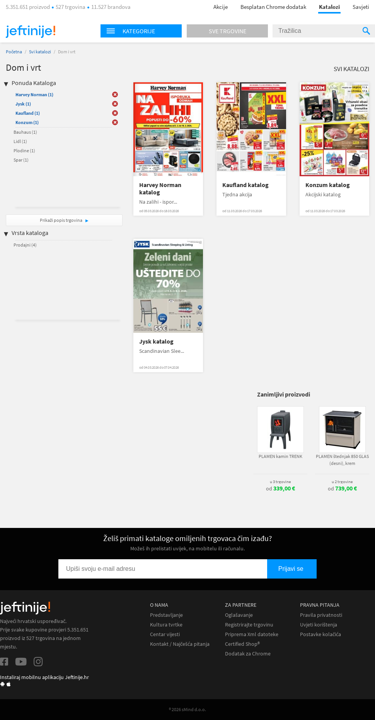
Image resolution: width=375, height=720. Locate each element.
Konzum (27, 122)
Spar (21, 160)
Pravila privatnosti (321, 615)
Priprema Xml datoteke (251, 634)
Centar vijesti (165, 634)
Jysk (23, 104)
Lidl (20, 141)
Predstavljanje (166, 615)
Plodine (24, 150)
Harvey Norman (34, 94)
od (280, 488)
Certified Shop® (242, 644)
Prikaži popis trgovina (61, 220)
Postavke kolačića (320, 634)
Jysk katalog (156, 341)
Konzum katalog (327, 185)
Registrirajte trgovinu (249, 624)
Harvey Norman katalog (160, 188)
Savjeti (361, 6)
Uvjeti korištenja (318, 624)
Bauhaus (25, 132)
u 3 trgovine (280, 481)
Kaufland (27, 113)
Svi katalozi (40, 51)
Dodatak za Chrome (248, 653)
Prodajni (25, 245)
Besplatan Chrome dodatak (273, 6)
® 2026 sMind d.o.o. (187, 709)
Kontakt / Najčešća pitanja (180, 644)
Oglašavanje (239, 615)
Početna (14, 51)
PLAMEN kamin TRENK (280, 456)
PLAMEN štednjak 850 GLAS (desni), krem (342, 459)
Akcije (220, 6)
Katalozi (329, 6)
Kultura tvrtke (166, 624)
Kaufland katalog (245, 185)
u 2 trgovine (342, 481)
